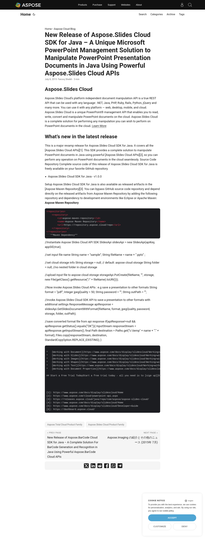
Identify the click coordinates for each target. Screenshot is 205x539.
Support (111, 5)
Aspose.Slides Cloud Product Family (106, 424)
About (139, 5)
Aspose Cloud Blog (65, 28)
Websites (125, 5)
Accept (172, 518)
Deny (185, 526)
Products (82, 5)
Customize (159, 526)
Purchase (97, 5)
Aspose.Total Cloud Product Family (64, 424)
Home (25, 14)
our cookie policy (166, 511)
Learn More (99, 126)
